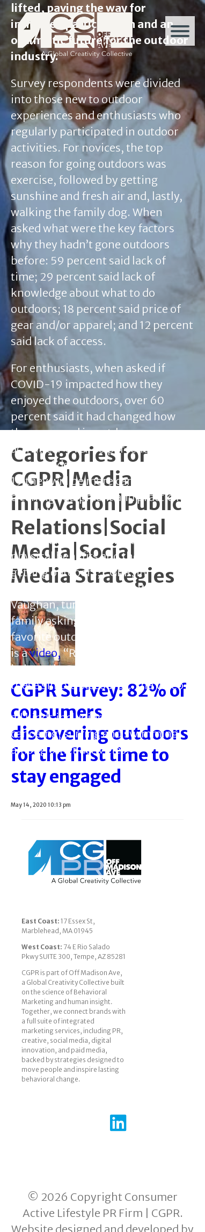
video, (45, 653)
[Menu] (180, 31)
